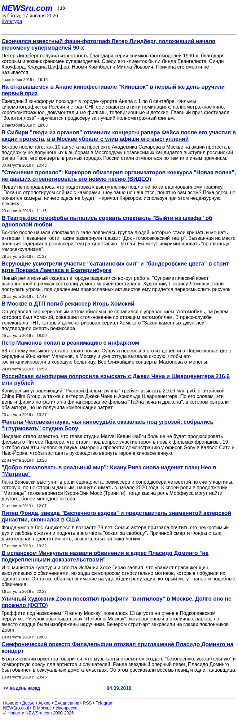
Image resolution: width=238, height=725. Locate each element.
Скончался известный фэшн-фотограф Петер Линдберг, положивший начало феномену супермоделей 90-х (108, 44)
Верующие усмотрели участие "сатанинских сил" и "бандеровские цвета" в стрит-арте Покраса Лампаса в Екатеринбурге (116, 267)
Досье (28, 702)
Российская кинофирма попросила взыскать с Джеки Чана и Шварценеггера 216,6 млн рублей (116, 379)
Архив (44, 702)
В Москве (42, 707)
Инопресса (67, 707)
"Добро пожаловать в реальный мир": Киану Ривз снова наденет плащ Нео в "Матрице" (109, 470)
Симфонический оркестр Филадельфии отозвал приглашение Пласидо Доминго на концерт (117, 647)
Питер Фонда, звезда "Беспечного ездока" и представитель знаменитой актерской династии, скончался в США (116, 516)
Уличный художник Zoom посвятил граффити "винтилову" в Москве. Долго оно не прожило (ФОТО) (116, 602)
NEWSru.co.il (16, 707)
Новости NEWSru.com (29, 712)
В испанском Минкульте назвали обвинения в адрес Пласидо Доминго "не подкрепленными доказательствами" (105, 556)
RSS (87, 702)
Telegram (105, 702)
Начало (10, 702)
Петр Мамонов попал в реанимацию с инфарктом (70, 343)
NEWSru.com (27, 8)
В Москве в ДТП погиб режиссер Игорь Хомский (68, 304)
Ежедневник (67, 702)
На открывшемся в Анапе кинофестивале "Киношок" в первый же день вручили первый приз (113, 90)
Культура (12, 21)
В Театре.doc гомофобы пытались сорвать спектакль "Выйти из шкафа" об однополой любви (107, 221)
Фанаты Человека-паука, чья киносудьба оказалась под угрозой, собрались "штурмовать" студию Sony (108, 425)
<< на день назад (21, 688)
